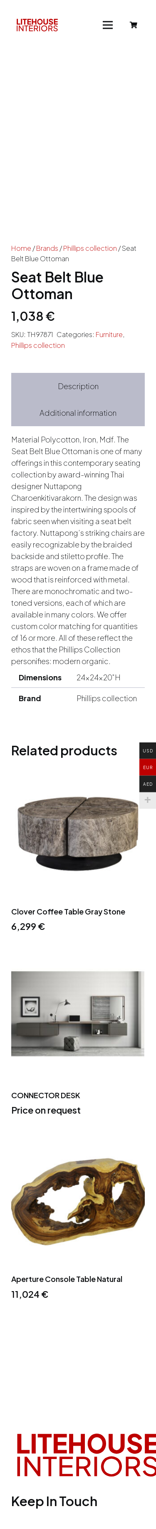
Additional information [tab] (78, 412)
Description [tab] (78, 386)
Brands (47, 248)
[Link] (37, 25)
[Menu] (108, 25)
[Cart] (133, 25)
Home (21, 248)
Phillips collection (90, 248)
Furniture (109, 334)
